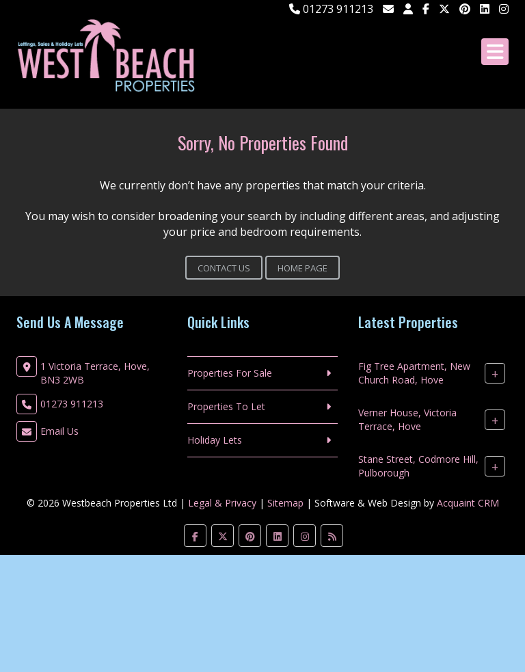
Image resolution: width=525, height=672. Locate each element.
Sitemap (285, 502)
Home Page (302, 268)
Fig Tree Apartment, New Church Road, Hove (414, 373)
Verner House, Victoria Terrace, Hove (407, 419)
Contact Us (224, 268)
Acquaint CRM (468, 502)
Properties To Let (226, 406)
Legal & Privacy (222, 502)
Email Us (59, 431)
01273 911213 (331, 8)
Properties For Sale (229, 372)
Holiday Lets (214, 439)
